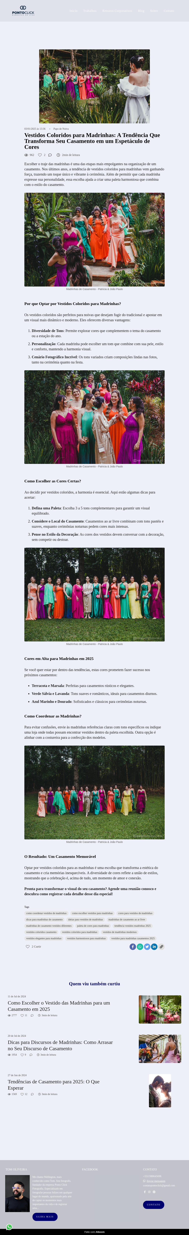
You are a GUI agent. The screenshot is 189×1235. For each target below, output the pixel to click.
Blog (141, 10)
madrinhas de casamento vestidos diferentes (49, 925)
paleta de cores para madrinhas (93, 925)
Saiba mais (45, 1217)
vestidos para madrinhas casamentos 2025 (133, 938)
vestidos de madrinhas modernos (120, 932)
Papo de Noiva (61, 129)
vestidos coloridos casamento (41, 932)
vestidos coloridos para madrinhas (79, 932)
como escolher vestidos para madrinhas (92, 913)
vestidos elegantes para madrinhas (43, 938)
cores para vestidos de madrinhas (135, 913)
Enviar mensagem (156, 1181)
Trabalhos (90, 10)
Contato (169, 10)
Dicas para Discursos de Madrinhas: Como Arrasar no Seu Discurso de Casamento (60, 1045)
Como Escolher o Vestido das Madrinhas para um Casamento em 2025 (59, 1006)
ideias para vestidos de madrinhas (85, 919)
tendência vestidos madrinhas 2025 (132, 925)
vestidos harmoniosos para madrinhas (86, 938)
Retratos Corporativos (117, 10)
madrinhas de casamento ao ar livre (127, 919)
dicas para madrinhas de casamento (44, 919)
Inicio (74, 10)
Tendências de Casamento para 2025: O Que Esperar (53, 1085)
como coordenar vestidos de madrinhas (46, 913)
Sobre (154, 10)
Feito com (94, 1232)
